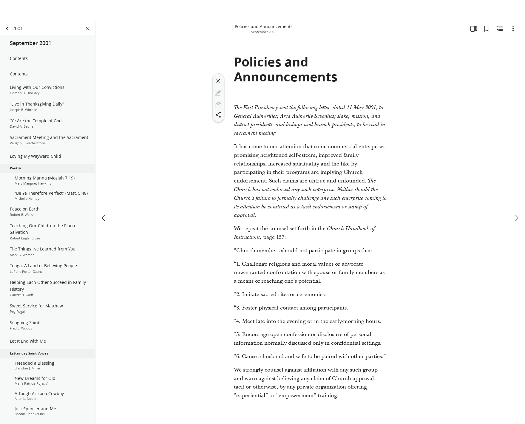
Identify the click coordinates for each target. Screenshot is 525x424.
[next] (517, 218)
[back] (7, 28)
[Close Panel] (88, 28)
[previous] (104, 218)
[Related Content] (500, 28)
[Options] (513, 28)
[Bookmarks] (487, 28)
